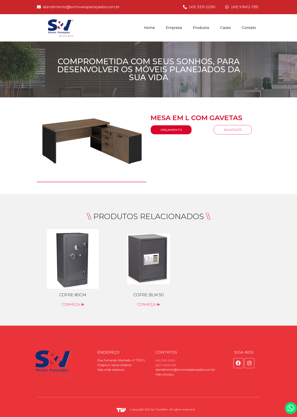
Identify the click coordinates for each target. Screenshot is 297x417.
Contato (249, 28)
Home (149, 28)
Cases (225, 28)
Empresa (174, 28)
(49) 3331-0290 (165, 360)
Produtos (201, 28)
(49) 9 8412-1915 (165, 365)
